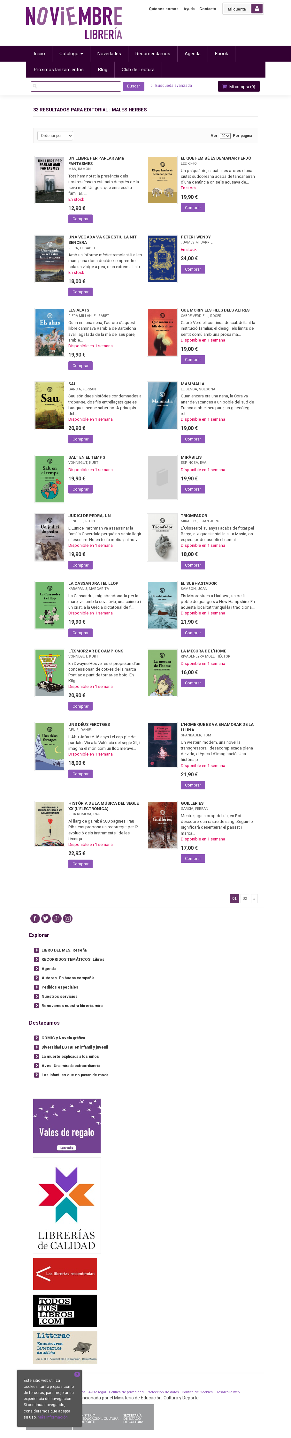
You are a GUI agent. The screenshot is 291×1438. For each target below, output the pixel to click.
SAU (72, 383)
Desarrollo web (228, 1392)
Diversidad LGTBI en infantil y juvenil (75, 1047)
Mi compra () (238, 86)
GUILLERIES (192, 803)
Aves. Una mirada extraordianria (71, 1066)
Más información (53, 1417)
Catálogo (71, 53)
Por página (242, 136)
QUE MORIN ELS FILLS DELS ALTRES (215, 310)
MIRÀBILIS (191, 457)
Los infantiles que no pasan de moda (75, 1075)
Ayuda (189, 9)
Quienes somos (164, 9)
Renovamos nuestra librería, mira (72, 1006)
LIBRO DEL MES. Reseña (64, 950)
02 (245, 898)
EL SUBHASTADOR (199, 583)
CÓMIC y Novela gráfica (63, 1038)
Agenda (49, 969)
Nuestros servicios (60, 996)
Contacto (207, 9)
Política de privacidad (126, 1392)
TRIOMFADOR (194, 515)
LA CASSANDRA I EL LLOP (93, 583)
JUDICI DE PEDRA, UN (89, 515)
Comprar (80, 218)
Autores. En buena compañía (68, 978)
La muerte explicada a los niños (70, 1056)
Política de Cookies (197, 1392)
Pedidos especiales (60, 987)
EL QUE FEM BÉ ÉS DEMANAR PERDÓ (216, 158)
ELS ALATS (78, 310)
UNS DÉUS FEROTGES (89, 724)
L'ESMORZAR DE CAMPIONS (95, 651)
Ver (214, 136)
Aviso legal (97, 1392)
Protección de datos (163, 1392)
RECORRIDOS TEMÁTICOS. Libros (73, 959)
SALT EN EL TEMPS (86, 457)
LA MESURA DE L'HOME (203, 651)
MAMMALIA (192, 383)
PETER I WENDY (196, 237)
